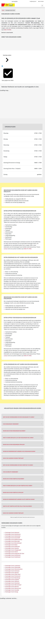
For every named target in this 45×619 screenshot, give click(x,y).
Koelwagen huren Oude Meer (12, 574)
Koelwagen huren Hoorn (11, 551)
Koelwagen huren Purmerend (12, 576)
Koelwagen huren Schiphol (12, 579)
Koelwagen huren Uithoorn (12, 581)
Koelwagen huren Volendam (12, 583)
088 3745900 (7, 29)
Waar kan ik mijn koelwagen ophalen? (14, 444)
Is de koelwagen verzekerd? (11, 424)
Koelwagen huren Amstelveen (13, 534)
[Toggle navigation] (42, 5)
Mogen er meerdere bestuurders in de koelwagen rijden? (19, 451)
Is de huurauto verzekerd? (10, 471)
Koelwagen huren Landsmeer (12, 565)
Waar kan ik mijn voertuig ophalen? (13, 492)
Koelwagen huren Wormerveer (13, 588)
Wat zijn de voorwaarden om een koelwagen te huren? (18, 417)
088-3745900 (41, 1)
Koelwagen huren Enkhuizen (12, 546)
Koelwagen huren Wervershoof (13, 584)
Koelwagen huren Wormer (12, 586)
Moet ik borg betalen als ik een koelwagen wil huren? (18, 437)
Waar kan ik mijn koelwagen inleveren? (14, 430)
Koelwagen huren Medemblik (12, 567)
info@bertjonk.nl (33, 1)
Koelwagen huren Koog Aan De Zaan (14, 553)
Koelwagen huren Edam (11, 544)
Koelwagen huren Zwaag (11, 591)
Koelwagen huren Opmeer (12, 572)
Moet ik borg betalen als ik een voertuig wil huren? (17, 485)
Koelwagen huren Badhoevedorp (13, 539)
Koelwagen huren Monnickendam (13, 569)
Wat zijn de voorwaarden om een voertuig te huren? (18, 465)
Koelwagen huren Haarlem (12, 548)
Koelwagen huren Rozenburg (12, 577)
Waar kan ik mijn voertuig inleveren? (13, 478)
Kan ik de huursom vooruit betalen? (13, 458)
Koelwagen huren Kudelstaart (12, 557)
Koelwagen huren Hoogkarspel (13, 550)
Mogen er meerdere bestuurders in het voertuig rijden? (19, 499)
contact (6, 248)
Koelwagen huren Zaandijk (12, 590)
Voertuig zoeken (7, 59)
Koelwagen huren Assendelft (12, 537)
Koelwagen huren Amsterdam (12, 536)
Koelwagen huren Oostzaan (12, 570)
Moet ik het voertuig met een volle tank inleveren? (17, 506)
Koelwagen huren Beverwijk (12, 541)
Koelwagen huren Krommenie (12, 555)
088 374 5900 (27, 248)
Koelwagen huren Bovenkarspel (13, 543)
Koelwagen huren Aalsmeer (12, 532)
